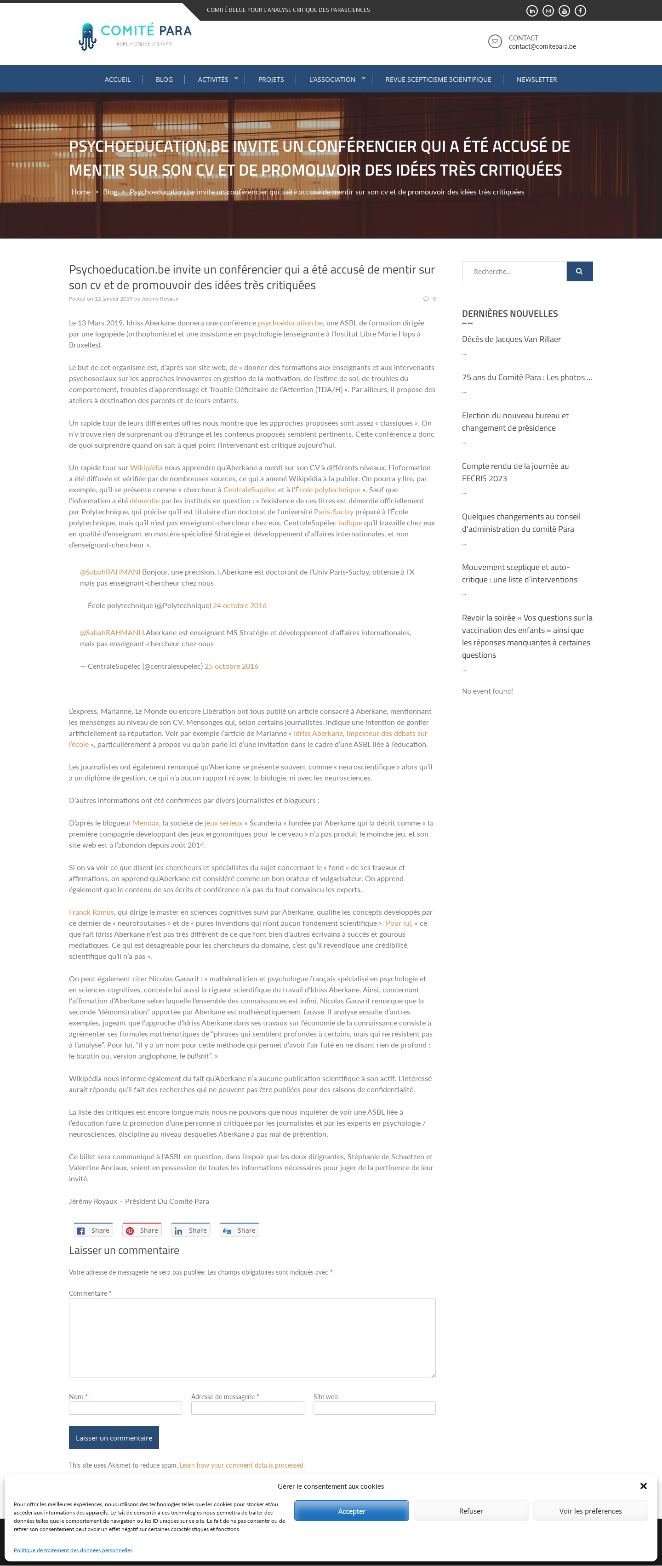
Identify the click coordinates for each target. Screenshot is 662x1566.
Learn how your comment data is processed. (242, 1465)
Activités (213, 78)
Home (81, 191)
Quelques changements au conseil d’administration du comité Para (521, 522)
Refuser (471, 1510)
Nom (78, 1397)
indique (350, 522)
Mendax (146, 822)
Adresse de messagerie (225, 1397)
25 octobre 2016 (231, 665)
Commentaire (90, 1293)
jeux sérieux (224, 822)
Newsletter (537, 78)
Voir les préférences (590, 1510)
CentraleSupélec (249, 489)
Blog (164, 78)
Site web (326, 1397)
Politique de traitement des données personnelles (73, 1550)
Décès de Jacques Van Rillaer (511, 338)
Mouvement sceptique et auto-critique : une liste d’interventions (519, 572)
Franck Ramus (91, 911)
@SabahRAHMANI (110, 571)
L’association (332, 78)
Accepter (351, 1510)
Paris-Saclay (334, 511)
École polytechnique (327, 489)
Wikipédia (146, 467)
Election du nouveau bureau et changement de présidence (515, 421)
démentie (145, 500)
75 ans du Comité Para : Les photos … (527, 376)
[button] (643, 1486)
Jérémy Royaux (160, 298)
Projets (271, 78)
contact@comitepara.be (542, 46)
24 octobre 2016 (240, 605)
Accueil (118, 78)
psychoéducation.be (290, 322)
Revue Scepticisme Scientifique (438, 78)
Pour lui (398, 922)
